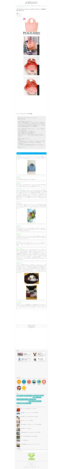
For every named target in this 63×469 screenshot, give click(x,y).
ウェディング (29, 384)
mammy (21, 14)
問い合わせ (19, 390)
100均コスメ (20, 395)
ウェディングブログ (44, 5)
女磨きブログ (24, 5)
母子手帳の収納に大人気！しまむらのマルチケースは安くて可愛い (31, 432)
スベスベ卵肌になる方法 (24, 440)
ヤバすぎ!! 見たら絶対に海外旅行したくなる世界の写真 (29, 436)
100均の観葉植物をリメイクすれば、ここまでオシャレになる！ (30, 444)
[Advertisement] (31, 104)
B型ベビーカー (35, 395)
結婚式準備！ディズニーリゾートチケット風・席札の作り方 (30, 412)
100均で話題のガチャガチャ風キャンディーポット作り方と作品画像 (31, 424)
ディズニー (38, 397)
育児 (34, 384)
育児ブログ (28, 5)
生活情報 (39, 384)
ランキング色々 (32, 399)
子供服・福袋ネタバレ (35, 401)
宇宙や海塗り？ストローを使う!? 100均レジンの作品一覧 (29, 416)
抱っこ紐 (19, 403)
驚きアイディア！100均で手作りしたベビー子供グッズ (29, 408)
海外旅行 (44, 384)
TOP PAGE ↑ (31, 464)
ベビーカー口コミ (22, 399)
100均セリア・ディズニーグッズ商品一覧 (27, 420)
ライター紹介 (24, 390)
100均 (19, 384)
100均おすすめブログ (19, 5)
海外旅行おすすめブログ (33, 5)
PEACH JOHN (23, 147)
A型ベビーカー (28, 395)
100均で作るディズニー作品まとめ (26, 428)
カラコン (41, 395)
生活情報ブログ (39, 5)
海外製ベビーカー (27, 403)
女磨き (24, 384)
